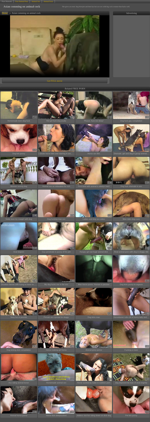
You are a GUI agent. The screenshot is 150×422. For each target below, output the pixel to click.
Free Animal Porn (21, 1)
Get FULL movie (54, 81)
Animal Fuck (48, 1)
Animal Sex (36, 1)
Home (5, 13)
